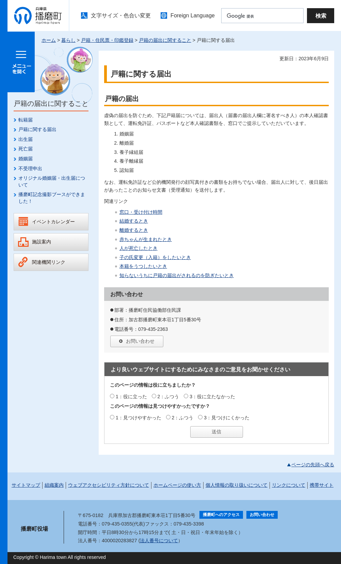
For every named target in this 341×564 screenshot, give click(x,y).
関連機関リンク (48, 262)
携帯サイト (322, 485)
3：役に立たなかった (212, 396)
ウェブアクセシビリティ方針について (108, 485)
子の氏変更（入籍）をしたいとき (155, 257)
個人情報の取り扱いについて (236, 485)
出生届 (25, 139)
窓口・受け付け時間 (140, 212)
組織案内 (54, 485)
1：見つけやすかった (138, 417)
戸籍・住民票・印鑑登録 (107, 40)
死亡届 (25, 148)
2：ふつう (168, 396)
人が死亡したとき (138, 248)
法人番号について (159, 540)
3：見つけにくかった (226, 417)
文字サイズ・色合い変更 (121, 15)
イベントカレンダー (53, 221)
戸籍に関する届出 (37, 129)
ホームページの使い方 (177, 485)
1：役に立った (131, 396)
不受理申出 (30, 168)
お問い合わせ (140, 341)
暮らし (68, 40)
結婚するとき (133, 221)
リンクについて (288, 485)
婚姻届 (25, 158)
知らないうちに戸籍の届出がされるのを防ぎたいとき (176, 275)
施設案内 (41, 241)
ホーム (49, 40)
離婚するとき (133, 230)
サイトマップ (26, 485)
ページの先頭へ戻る (312, 464)
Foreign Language (192, 15)
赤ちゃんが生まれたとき (145, 239)
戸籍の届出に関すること (165, 40)
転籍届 (25, 120)
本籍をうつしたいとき (143, 266)
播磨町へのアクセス (221, 514)
